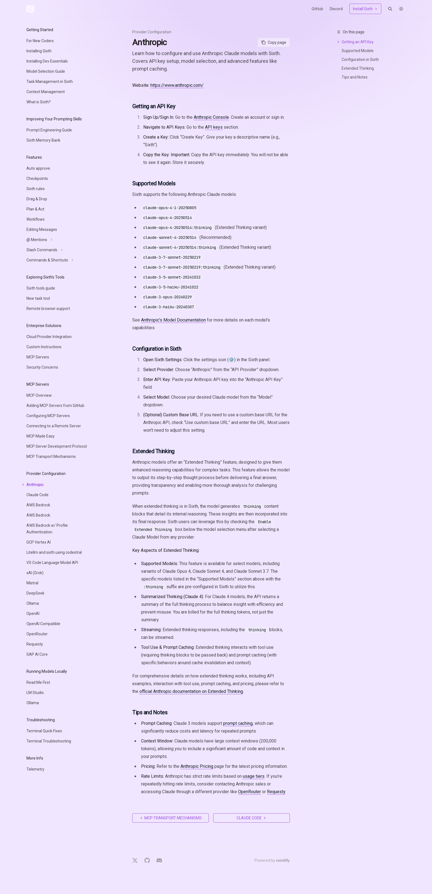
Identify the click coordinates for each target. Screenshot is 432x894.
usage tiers (253, 776)
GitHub (317, 9)
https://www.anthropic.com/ (177, 85)
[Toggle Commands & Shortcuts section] (49, 260)
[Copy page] (274, 42)
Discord (336, 9)
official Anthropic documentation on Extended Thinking (191, 691)
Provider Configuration (151, 32)
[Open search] (390, 8)
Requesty (276, 791)
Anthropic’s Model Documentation (173, 320)
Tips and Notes (355, 77)
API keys (214, 127)
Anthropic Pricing (196, 766)
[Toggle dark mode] (401, 8)
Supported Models (358, 50)
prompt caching (238, 723)
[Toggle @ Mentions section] (38, 240)
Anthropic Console (211, 117)
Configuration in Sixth (360, 59)
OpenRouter (249, 791)
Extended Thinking (358, 68)
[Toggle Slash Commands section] (44, 250)
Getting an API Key (358, 42)
